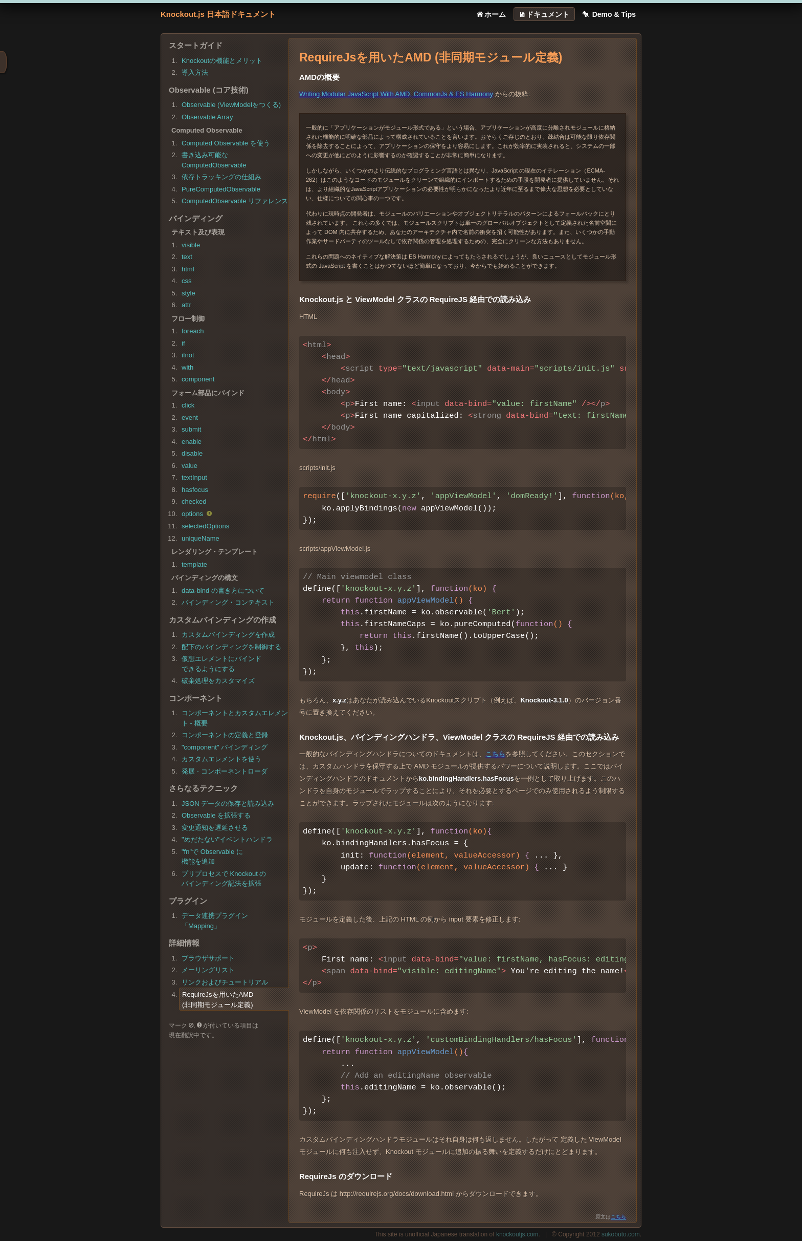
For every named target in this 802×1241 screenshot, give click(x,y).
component (198, 379)
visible (191, 245)
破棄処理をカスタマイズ (218, 680)
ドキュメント (544, 14)
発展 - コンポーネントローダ (225, 771)
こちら (495, 754)
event (190, 417)
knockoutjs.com (517, 1234)
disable (192, 453)
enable (192, 441)
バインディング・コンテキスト (228, 602)
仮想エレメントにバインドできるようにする (221, 664)
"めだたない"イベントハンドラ (227, 839)
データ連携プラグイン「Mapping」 (215, 921)
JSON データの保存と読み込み (228, 803)
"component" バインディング (225, 747)
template (194, 564)
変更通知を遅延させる (215, 827)
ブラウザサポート (208, 958)
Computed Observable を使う (226, 143)
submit (191, 429)
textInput (194, 477)
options (197, 514)
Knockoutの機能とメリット (222, 61)
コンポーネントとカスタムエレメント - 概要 (235, 718)
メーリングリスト (208, 970)
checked (194, 501)
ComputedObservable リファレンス (235, 201)
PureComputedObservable (221, 189)
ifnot (188, 355)
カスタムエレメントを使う (221, 759)
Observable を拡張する (216, 815)
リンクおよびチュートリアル (225, 982)
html (188, 269)
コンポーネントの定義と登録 (225, 735)
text (187, 257)
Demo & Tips (608, 14)
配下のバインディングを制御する (231, 647)
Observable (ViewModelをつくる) (231, 105)
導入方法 (195, 72)
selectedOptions (205, 526)
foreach (193, 331)
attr (186, 305)
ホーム (490, 14)
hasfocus (195, 490)
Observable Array (207, 117)
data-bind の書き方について (223, 590)
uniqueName (200, 538)
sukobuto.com (621, 1234)
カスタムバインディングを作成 (228, 634)
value (189, 465)
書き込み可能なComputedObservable (214, 160)
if (183, 343)
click (188, 405)
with (187, 367)
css (187, 281)
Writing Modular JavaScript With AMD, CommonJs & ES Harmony (396, 94)
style (188, 293)
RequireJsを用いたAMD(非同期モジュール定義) (217, 1000)
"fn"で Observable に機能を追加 (212, 857)
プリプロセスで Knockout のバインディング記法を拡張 (224, 879)
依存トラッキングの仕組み (221, 177)
